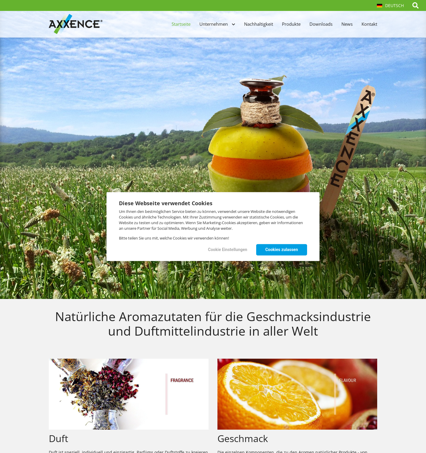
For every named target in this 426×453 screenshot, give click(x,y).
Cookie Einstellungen (227, 249)
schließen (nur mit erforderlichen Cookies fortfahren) (270, 265)
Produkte (291, 24)
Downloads (321, 24)
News (347, 24)
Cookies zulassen (281, 249)
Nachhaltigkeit (258, 24)
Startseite (181, 24)
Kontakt (369, 24)
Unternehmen (213, 24)
